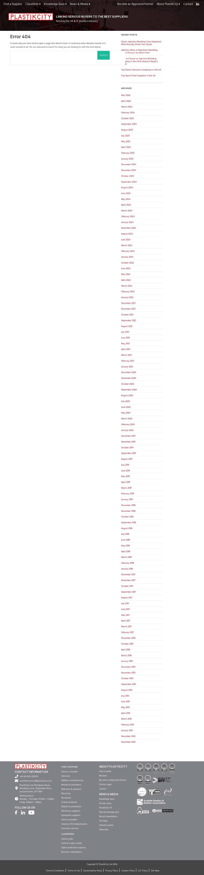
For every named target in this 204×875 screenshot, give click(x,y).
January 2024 (127, 222)
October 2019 (127, 447)
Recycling (65, 793)
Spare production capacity (73, 846)
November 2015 (128, 672)
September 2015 (128, 684)
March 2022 (126, 285)
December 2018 (128, 505)
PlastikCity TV (105, 807)
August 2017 (126, 597)
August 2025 (127, 129)
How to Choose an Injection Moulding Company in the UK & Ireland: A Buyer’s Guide (139, 61)
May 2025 (125, 141)
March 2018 (126, 557)
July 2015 (125, 695)
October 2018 (127, 516)
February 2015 (127, 724)
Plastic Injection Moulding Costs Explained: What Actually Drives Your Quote (141, 43)
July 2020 (125, 401)
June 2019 (125, 470)
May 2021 (125, 343)
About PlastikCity (168, 4)
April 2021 (125, 349)
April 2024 (126, 204)
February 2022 (128, 291)
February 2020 (128, 424)
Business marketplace (71, 851)
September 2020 (129, 389)
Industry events (106, 825)
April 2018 (125, 551)
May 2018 (125, 545)
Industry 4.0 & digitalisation (74, 823)
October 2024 (127, 176)
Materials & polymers (71, 788)
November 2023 (128, 228)
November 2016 (128, 638)
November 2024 (128, 170)
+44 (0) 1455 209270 (29, 776)
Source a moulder (69, 771)
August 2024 (127, 187)
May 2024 (125, 199)
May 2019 (125, 476)
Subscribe (103, 829)
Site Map (155, 870)
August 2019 (126, 459)
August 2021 (126, 326)
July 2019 (125, 464)
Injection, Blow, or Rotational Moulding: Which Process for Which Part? (139, 51)
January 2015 (127, 730)
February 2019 (127, 493)
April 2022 (126, 280)
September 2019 (128, 453)
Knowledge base (106, 799)
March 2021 (126, 355)
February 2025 (128, 153)
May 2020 (125, 412)
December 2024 (128, 164)
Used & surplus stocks (71, 842)
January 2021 (127, 366)
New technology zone (109, 812)
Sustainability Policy (92, 870)
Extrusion (65, 775)
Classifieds (33, 4)
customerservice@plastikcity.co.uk (35, 780)
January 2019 (127, 499)
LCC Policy (143, 870)
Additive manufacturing (72, 780)
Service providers (69, 819)
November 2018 (128, 511)
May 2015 (125, 707)
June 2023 (125, 239)
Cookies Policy (128, 870)
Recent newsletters (108, 816)
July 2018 (125, 534)
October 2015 (127, 678)
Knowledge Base (55, 4)
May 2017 (125, 615)
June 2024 (125, 193)
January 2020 (127, 430)
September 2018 (128, 522)
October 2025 (127, 118)
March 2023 (126, 245)
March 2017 (126, 626)
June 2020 (125, 407)
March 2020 (126, 418)
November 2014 (128, 742)
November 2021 (128, 308)
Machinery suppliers (70, 810)
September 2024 (129, 181)
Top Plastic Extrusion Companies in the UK (141, 69)
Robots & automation (71, 806)
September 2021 (128, 320)
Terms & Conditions (55, 870)
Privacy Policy (111, 870)
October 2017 (127, 586)
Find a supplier (72, 766)
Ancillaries (66, 797)
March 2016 (126, 655)
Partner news (105, 803)
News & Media (80, 4)
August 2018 (126, 528)
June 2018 (125, 539)
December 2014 (128, 736)
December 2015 (128, 666)
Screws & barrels (69, 801)
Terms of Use (74, 870)
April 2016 (125, 649)
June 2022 (125, 268)
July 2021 (125, 331)
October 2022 (127, 262)
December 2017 (128, 574)
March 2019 (126, 487)
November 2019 (128, 441)
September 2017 (128, 591)
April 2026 (126, 101)
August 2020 (127, 395)
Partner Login (105, 784)
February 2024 (128, 216)
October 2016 (127, 643)
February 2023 (128, 251)
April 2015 (125, 713)
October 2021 (127, 314)
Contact (188, 4)
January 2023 (127, 256)
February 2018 (127, 563)
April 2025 (126, 147)
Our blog (103, 820)
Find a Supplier (13, 4)
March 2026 (126, 106)
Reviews (103, 775)
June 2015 (125, 701)
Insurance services (70, 828)
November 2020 (128, 378)
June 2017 (125, 609)
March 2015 (126, 718)
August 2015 (126, 690)
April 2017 (125, 620)
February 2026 (128, 112)
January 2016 (127, 661)
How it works (105, 771)
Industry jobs (67, 838)
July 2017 (125, 603)
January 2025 (127, 158)
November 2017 (128, 580)
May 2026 (125, 95)
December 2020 (128, 372)
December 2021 (128, 303)
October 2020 (127, 384)
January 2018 (127, 568)
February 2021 (127, 360)
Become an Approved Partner (135, 4)
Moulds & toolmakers (71, 784)
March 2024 (126, 210)
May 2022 (125, 274)
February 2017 (127, 632)
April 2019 (125, 482)
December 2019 (128, 435)
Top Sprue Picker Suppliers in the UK (138, 75)
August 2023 (127, 233)
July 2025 (125, 135)
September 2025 (129, 124)
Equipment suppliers (70, 814)
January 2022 (127, 297)
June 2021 (125, 337)
